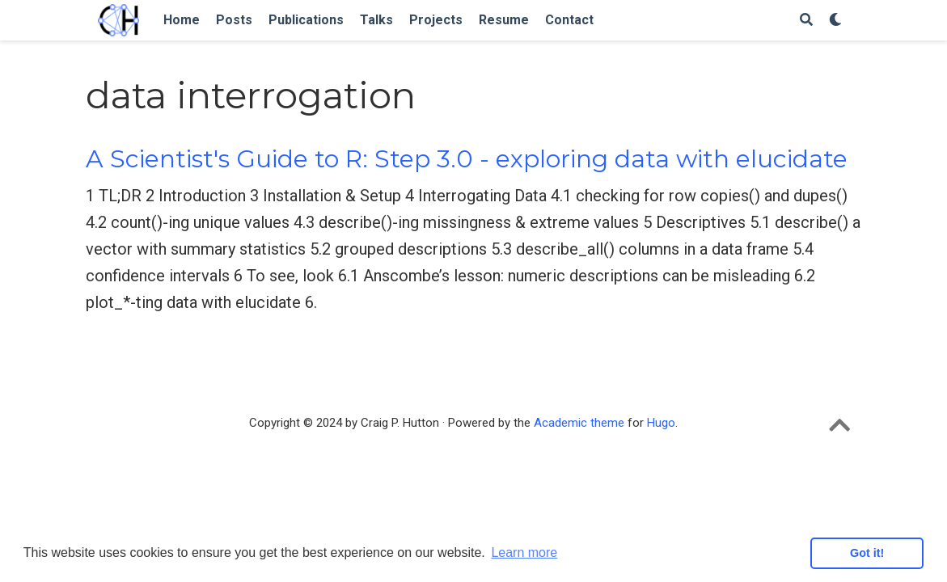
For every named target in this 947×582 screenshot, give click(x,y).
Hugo (661, 422)
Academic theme (579, 422)
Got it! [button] (867, 552)
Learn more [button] (524, 552)
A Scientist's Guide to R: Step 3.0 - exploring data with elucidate (467, 159)
